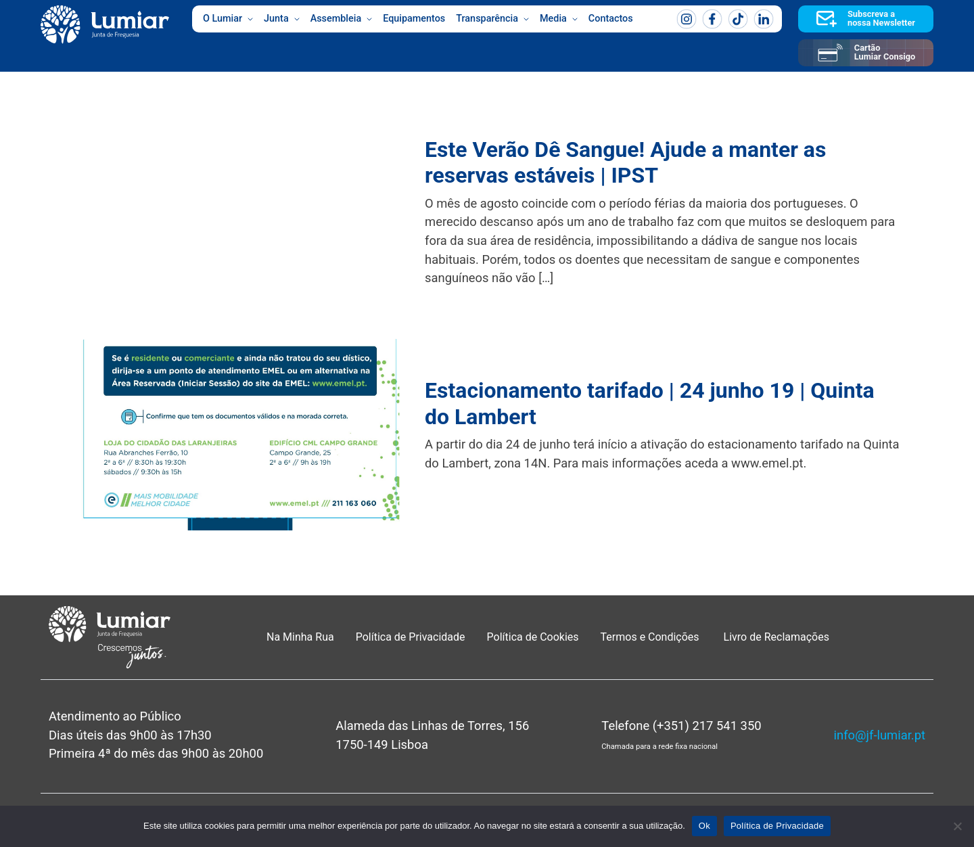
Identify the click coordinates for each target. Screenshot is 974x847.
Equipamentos (414, 18)
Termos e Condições (651, 637)
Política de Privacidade (410, 637)
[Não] (957, 826)
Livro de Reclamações (776, 637)
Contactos (610, 18)
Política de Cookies (533, 637)
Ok (704, 826)
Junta (282, 19)
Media (559, 19)
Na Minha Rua (300, 637)
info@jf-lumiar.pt (879, 735)
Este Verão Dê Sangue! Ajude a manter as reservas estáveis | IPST (625, 162)
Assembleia (341, 19)
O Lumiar (228, 19)
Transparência (492, 19)
